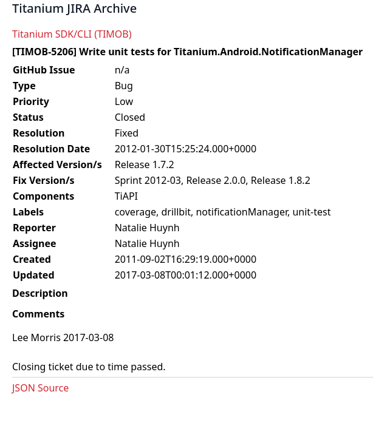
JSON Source (40, 388)
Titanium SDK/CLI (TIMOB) (72, 34)
